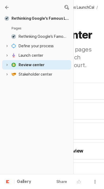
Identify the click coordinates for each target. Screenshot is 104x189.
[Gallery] (6, 7)
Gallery (24, 182)
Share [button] (61, 181)
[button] (66, 7)
